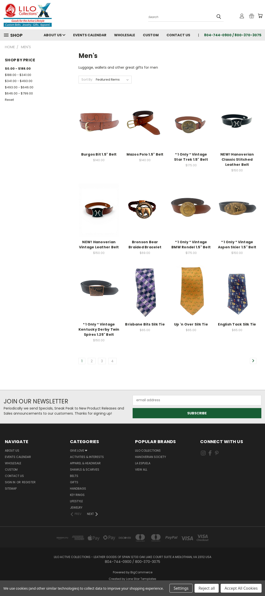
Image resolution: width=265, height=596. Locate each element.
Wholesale (124, 35)
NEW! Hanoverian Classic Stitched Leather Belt (237, 159)
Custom (151, 35)
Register (29, 482)
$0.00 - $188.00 (18, 68)
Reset (9, 99)
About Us (54, 35)
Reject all (206, 588)
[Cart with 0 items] (260, 15)
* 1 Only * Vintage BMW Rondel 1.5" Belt (191, 245)
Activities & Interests (87, 457)
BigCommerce (141, 572)
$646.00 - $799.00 (19, 93)
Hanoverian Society (150, 457)
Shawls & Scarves (84, 469)
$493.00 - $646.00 (19, 87)
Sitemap (11, 488)
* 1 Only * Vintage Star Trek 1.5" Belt (191, 157)
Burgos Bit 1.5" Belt (99, 154)
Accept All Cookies (241, 588)
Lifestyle (76, 501)
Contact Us (178, 35)
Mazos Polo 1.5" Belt (145, 154)
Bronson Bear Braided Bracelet (144, 245)
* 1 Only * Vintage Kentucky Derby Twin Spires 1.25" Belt (99, 329)
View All (141, 469)
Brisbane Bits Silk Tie (145, 324)
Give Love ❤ (78, 450)
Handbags (78, 488)
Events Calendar (89, 35)
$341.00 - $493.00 (18, 81)
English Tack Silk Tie (237, 324)
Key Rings (77, 495)
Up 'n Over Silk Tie (191, 324)
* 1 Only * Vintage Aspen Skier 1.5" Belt (237, 245)
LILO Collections (148, 450)
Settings (181, 588)
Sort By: (87, 79)
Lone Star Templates (141, 579)
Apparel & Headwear (85, 463)
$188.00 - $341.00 (18, 75)
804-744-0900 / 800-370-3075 (232, 35)
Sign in (10, 482)
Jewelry (76, 507)
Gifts (74, 482)
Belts (74, 476)
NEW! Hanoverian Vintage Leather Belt (99, 245)
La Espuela (142, 463)
